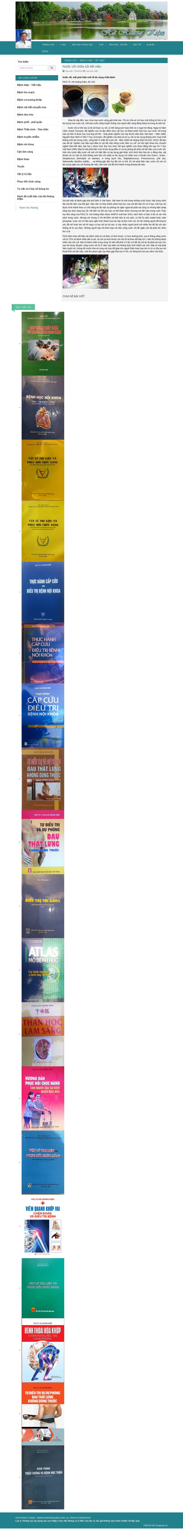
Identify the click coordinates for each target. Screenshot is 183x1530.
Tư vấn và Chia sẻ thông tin (33, 189)
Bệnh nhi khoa (25, 144)
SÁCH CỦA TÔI (23, 307)
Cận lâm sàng (25, 151)
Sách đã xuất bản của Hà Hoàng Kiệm (35, 197)
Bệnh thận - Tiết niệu (29, 85)
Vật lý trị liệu (24, 174)
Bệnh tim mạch (26, 92)
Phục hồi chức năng (29, 181)
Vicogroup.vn (161, 1525)
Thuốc (20, 166)
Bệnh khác (23, 159)
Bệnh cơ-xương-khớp (29, 100)
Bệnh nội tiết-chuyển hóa (31, 107)
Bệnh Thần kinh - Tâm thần (33, 129)
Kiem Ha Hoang (28, 207)
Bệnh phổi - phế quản (29, 122)
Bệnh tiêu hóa (25, 114)
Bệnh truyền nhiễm (28, 137)
